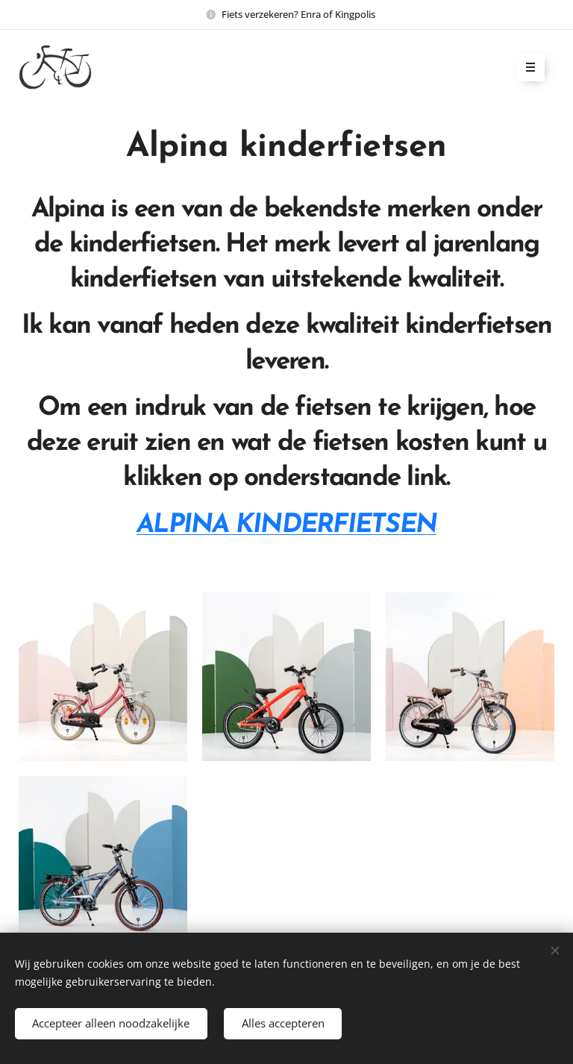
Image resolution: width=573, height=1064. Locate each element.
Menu (525, 68)
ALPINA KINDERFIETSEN (286, 526)
